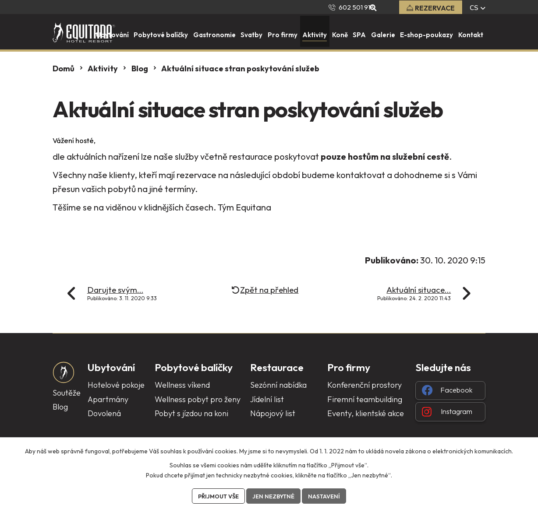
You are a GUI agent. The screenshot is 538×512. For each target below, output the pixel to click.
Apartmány (108, 399)
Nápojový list (272, 413)
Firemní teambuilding (364, 399)
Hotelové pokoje (116, 385)
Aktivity (103, 68)
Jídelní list (267, 399)
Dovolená (104, 413)
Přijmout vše (214, 495)
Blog (139, 68)
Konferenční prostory (364, 385)
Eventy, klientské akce (365, 413)
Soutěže (67, 393)
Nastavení (329, 495)
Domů (63, 68)
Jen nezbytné (274, 495)
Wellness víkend (182, 385)
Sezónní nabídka (278, 385)
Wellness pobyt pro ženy (198, 399)
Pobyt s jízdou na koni (191, 413)
